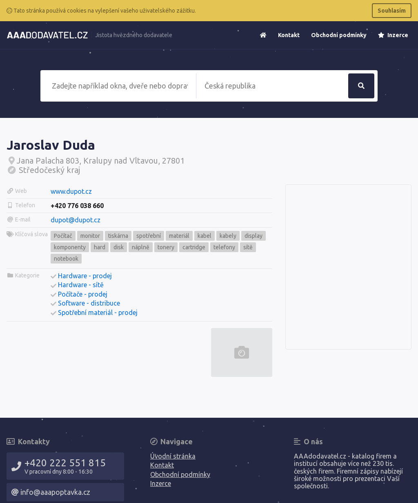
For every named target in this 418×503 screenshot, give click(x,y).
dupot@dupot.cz (75, 220)
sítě (248, 247)
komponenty (70, 247)
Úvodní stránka (173, 456)
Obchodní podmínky (339, 35)
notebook (66, 258)
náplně (140, 247)
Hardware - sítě (81, 284)
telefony (224, 247)
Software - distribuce (89, 303)
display (253, 236)
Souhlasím (392, 10)
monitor (90, 236)
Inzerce (393, 35)
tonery (166, 247)
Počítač (63, 236)
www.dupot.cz (71, 191)
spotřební (148, 236)
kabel (204, 236)
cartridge (193, 247)
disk (118, 247)
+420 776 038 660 (77, 205)
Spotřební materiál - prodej (98, 312)
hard (99, 247)
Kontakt (289, 35)
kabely (228, 236)
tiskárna (118, 236)
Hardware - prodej (85, 275)
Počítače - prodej (82, 294)
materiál (179, 236)
